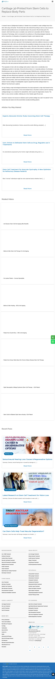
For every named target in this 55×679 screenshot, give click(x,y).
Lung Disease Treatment (34, 562)
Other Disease (6, 578)
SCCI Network (4, 640)
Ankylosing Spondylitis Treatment (36, 592)
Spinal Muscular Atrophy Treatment (9, 570)
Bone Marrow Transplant (7, 623)
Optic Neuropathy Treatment (35, 612)
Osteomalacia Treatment (34, 578)
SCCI (7, 663)
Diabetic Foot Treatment (7, 586)
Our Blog (3, 625)
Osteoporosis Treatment (34, 582)
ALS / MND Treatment (6, 554)
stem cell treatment (10, 489)
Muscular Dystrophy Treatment (8, 560)
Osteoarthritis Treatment (34, 573)
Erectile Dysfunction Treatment (35, 564)
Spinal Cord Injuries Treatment (35, 588)
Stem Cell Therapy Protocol (7, 638)
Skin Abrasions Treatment (7, 588)
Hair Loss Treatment (6, 606)
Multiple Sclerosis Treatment (8, 564)
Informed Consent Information (8, 642)
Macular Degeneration (11, 525)
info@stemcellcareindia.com (34, 631)
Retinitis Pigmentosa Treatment (35, 616)
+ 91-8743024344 (37, 640)
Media (3, 634)
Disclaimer (4, 646)
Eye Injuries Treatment (33, 610)
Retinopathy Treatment (33, 608)
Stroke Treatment (5, 566)
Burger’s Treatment (33, 560)
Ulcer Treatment (5, 582)
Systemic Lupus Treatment (34, 586)
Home (4, 16)
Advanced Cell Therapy (6, 636)
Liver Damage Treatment (34, 554)
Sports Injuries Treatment (34, 590)
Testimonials (4, 628)
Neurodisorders (7, 550)
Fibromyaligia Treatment (34, 575)
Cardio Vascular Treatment (34, 558)
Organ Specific (33, 550)
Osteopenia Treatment (33, 580)
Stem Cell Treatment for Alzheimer (9, 562)
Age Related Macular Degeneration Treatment (38, 606)
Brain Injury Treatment (6, 572)
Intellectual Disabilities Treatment (9, 592)
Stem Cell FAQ (5, 630)
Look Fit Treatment (6, 608)
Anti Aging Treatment (6, 604)
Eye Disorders (33, 600)
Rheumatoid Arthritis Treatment (35, 584)
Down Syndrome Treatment (7, 590)
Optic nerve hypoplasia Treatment (36, 614)
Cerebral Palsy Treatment (7, 558)
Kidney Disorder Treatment (34, 556)
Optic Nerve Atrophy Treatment (35, 604)
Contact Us (4, 632)
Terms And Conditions (6, 621)
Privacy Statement (5, 619)
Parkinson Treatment (6, 556)
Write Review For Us (6, 644)
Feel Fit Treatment (5, 610)
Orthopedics (32, 570)
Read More (28, 135)
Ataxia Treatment (5, 568)
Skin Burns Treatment (6, 584)
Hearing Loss (8, 453)
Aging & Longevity (7, 600)
